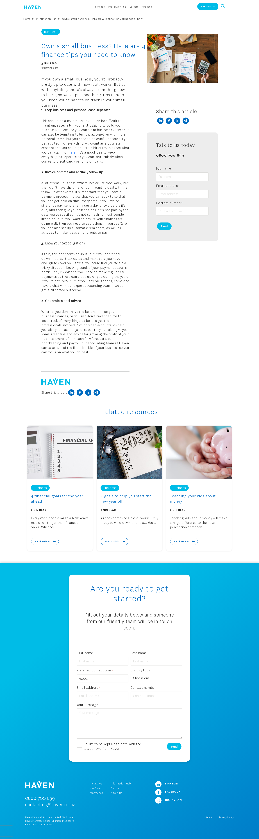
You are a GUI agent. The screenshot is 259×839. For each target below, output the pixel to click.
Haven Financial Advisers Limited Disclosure (49, 817)
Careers (116, 788)
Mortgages (96, 793)
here (72, 152)
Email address (167, 185)
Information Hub (46, 19)
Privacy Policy (226, 817)
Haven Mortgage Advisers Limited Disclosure (49, 820)
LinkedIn (165, 783)
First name (85, 653)
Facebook (167, 791)
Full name (164, 168)
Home (27, 19)
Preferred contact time (95, 670)
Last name (139, 653)
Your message (87, 705)
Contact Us (208, 6)
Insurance (96, 783)
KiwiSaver (96, 788)
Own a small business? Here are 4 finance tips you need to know (102, 19)
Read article (42, 541)
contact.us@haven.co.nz (50, 804)
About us (116, 793)
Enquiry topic (141, 670)
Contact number (169, 203)
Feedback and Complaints (39, 824)
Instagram (167, 799)
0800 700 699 (170, 155)
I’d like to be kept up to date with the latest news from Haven (112, 746)
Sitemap (208, 817)
